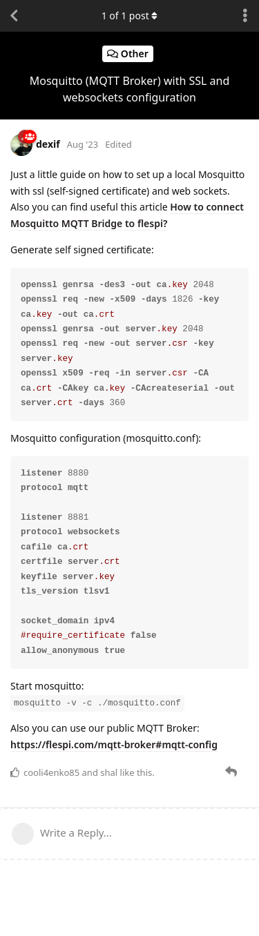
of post (130, 15)
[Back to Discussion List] (14, 16)
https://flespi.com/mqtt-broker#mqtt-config (114, 744)
